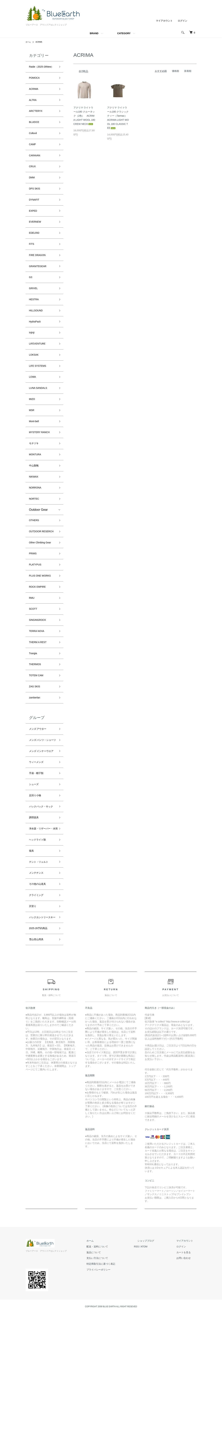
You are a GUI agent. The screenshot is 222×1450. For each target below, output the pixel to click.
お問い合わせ (187, 1394)
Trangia (34, 735)
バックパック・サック (41, 915)
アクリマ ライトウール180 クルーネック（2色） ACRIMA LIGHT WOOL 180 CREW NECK (84, 115)
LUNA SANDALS (40, 427)
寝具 (32, 972)
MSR (32, 452)
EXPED (34, 231)
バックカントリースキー (41, 1048)
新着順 (187, 71)
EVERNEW (37, 244)
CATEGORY (124, 33)
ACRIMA (41, 42)
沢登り (33, 1033)
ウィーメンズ (38, 864)
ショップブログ (156, 1377)
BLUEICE (35, 134)
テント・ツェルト (41, 984)
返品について (111, 1388)
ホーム (29, 42)
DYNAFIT (35, 219)
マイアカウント (164, 20)
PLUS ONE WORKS (37, 647)
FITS (32, 268)
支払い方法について (114, 1394)
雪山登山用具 (38, 1075)
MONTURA (37, 501)
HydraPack (36, 354)
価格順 (175, 71)
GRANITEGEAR (40, 293)
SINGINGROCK (40, 698)
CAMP (33, 158)
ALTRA (34, 109)
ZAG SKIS (36, 772)
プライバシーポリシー (115, 1406)
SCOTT (34, 686)
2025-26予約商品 (41, 1063)
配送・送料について (114, 1383)
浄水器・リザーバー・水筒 (41, 945)
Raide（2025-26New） (38, 70)
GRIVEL (34, 317)
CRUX (33, 182)
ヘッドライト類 (40, 960)
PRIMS (34, 619)
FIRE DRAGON (39, 280)
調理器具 (35, 930)
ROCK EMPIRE (40, 662)
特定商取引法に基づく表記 (118, 1400)
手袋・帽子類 (38, 876)
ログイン (182, 20)
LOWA (33, 415)
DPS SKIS (36, 207)
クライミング (38, 1021)
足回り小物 (36, 900)
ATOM (157, 1383)
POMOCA (36, 85)
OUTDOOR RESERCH (37, 587)
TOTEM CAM (38, 760)
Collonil (34, 146)
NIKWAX (35, 525)
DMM (32, 195)
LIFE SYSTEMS (40, 403)
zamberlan (36, 784)
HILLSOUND (38, 342)
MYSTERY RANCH (42, 476)
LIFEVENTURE (39, 378)
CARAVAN (36, 170)
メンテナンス (38, 996)
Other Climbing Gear (39, 605)
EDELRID (35, 256)
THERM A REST (40, 723)
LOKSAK (35, 391)
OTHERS (35, 572)
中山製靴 (35, 513)
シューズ (35, 888)
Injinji (32, 366)
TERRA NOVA (39, 710)
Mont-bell (35, 464)
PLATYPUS (37, 632)
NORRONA (37, 537)
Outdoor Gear (38, 561)
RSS (150, 1383)
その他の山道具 (40, 1009)
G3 (31, 305)
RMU (32, 674)
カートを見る (187, 1388)
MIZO (33, 440)
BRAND (94, 33)
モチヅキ (35, 489)
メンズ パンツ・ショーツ (42, 831)
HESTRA (35, 329)
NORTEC (35, 550)
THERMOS (36, 747)
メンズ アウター (40, 816)
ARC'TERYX (37, 121)
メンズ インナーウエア (42, 849)
